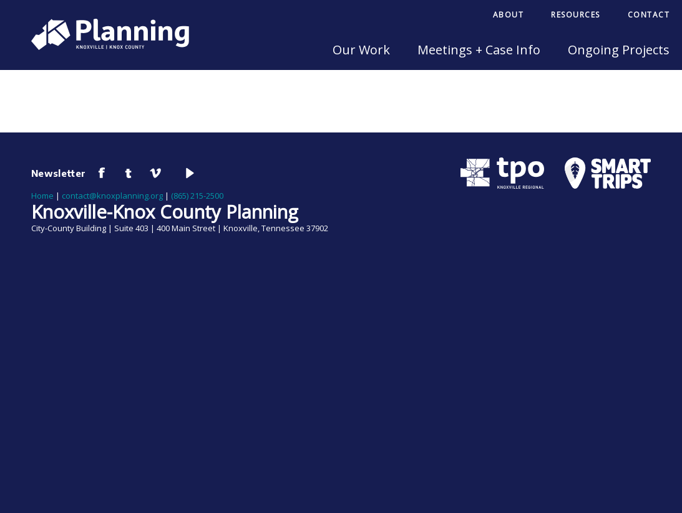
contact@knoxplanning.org (112, 195)
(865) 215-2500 (197, 195)
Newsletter (58, 173)
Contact (649, 14)
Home (42, 195)
